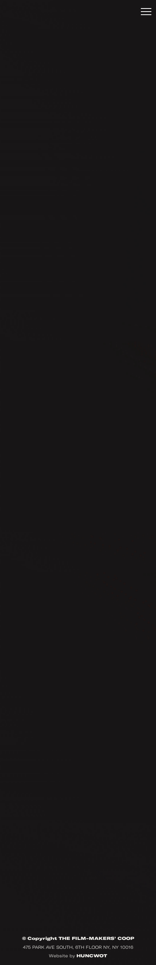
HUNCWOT (91, 955)
